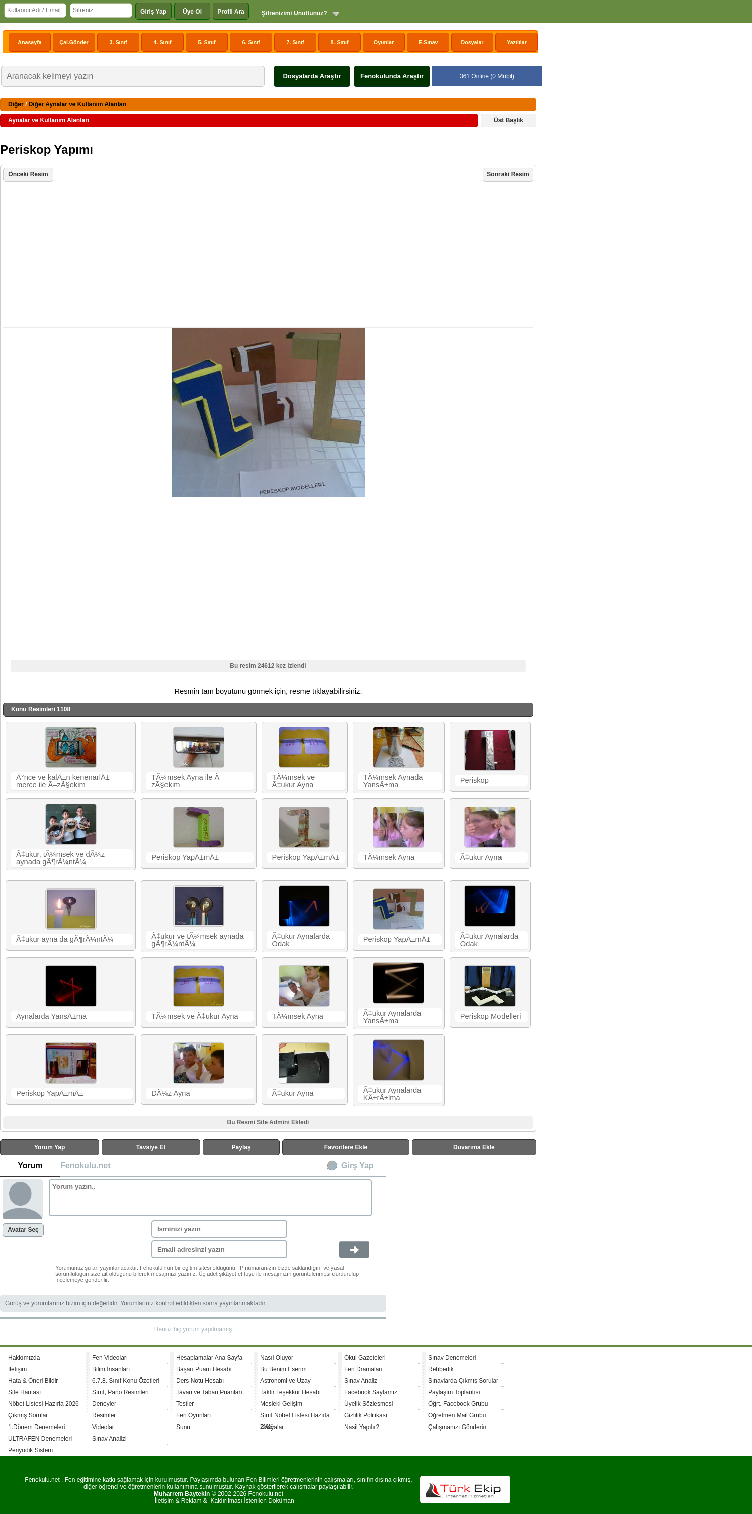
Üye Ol (192, 11)
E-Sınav (428, 42)
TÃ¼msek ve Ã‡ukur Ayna (293, 781)
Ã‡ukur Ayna (481, 857)
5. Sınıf (207, 42)
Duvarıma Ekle (474, 1147)
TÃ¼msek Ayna (388, 857)
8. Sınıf (340, 42)
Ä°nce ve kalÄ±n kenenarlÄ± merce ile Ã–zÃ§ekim (63, 781)
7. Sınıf (295, 42)
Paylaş (241, 1147)
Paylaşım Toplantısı (454, 1392)
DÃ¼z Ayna (170, 1093)
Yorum (30, 1165)
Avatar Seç (23, 1229)
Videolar (103, 1427)
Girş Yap (357, 1165)
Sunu (183, 1427)
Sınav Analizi (109, 1438)
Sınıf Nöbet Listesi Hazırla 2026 (295, 1416)
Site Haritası (24, 1392)
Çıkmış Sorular (28, 1415)
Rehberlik (441, 1369)
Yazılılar (517, 42)
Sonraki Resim (508, 174)
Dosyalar (472, 42)
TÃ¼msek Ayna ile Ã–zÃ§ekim (187, 781)
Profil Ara (230, 11)
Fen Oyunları (193, 1415)
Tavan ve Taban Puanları (209, 1392)
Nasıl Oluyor (276, 1357)
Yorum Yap (49, 1147)
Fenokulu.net (85, 1165)
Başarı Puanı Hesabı (204, 1369)
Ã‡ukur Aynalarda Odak (301, 940)
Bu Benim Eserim (283, 1369)
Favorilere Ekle (345, 1147)
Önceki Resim (28, 174)
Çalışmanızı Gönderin (457, 1427)
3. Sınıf (118, 42)
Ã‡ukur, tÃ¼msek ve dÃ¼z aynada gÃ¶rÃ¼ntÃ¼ (60, 858)
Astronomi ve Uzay (285, 1380)
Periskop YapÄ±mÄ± (185, 857)
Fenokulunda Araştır (392, 76)
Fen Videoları (110, 1357)
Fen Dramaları (363, 1369)
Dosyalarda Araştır (312, 76)
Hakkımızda (24, 1357)
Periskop (474, 780)
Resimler (104, 1415)
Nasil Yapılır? (361, 1427)
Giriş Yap (153, 11)
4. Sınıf (163, 42)
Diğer (16, 104)
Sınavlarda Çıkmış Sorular (463, 1380)
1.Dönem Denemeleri (36, 1427)
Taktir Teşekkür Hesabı (290, 1392)
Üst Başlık (508, 120)
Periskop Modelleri (490, 1016)
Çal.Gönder (73, 42)
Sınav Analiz (360, 1380)
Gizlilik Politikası (365, 1415)
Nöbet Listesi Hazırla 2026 (43, 1403)
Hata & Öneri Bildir (33, 1380)
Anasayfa (29, 42)
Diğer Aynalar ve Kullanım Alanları (78, 104)
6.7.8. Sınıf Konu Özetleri (125, 1380)
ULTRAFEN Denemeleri (40, 1438)
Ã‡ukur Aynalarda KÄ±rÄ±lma (392, 1094)
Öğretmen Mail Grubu (457, 1415)
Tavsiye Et (150, 1147)
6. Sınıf (251, 42)
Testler (185, 1403)
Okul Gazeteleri (365, 1357)
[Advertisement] (269, 255)
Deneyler (104, 1403)
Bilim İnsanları (111, 1369)
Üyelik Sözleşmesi (368, 1403)
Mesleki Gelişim (281, 1403)
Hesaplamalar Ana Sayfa (209, 1357)
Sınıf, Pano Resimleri (120, 1392)
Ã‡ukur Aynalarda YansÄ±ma (392, 1017)
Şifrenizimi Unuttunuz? (294, 13)
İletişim (17, 1369)
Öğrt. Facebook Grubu (458, 1403)
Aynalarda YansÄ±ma (51, 1016)
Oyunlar (384, 42)
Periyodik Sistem (30, 1450)
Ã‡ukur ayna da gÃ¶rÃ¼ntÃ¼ (65, 939)
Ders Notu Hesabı (200, 1380)
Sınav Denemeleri (452, 1357)
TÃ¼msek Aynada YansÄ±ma (393, 781)
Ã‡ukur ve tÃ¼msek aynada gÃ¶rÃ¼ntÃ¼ (197, 940)
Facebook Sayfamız (370, 1392)
